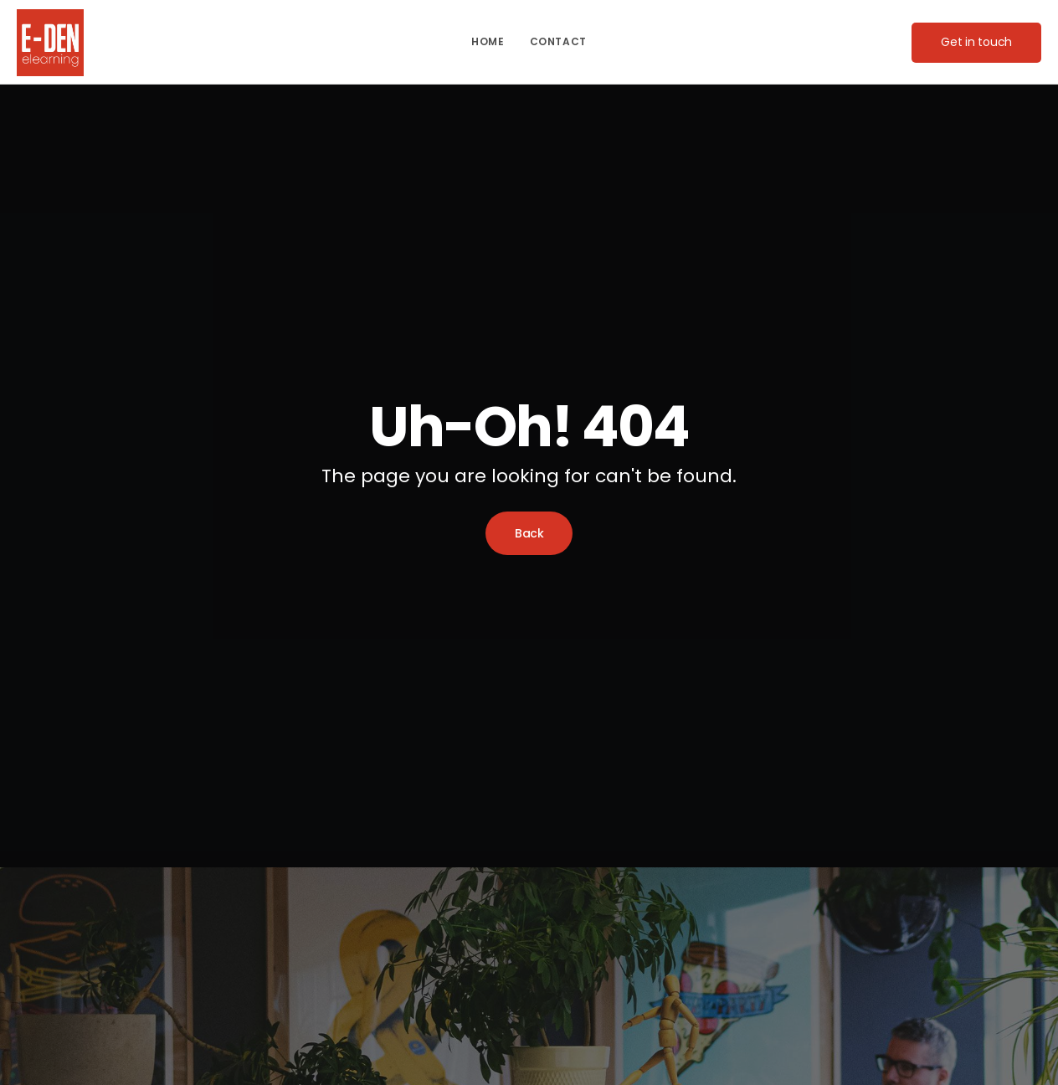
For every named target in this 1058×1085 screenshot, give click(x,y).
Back (529, 533)
